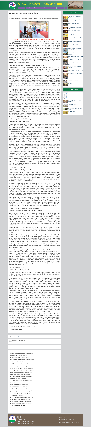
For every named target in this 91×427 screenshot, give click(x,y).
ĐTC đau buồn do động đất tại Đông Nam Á (18, 403)
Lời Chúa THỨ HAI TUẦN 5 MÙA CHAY (74, 28)
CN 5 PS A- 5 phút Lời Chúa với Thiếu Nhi (74, 67)
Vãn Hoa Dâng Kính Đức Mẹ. (73, 23)
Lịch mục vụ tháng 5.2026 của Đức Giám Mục (75, 53)
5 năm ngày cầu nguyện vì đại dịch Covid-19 (18, 409)
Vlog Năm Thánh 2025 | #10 (15, 405)
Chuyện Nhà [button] (44, 7)
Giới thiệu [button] (21, 7)
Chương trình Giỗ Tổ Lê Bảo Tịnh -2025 (17, 393)
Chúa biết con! (71, 83)
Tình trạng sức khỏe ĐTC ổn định (16, 363)
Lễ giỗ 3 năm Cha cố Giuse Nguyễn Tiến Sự (18, 407)
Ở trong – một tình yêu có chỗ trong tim (75, 20)
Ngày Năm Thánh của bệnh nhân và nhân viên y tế (19, 370)
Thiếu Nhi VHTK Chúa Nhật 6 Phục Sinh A (75, 17)
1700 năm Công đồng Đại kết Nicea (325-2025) (19, 368)
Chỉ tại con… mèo (71, 111)
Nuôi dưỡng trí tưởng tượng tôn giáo (17, 361)
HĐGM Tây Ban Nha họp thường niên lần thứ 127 (19, 359)
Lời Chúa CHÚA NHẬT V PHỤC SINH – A (74, 60)
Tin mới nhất (73, 12)
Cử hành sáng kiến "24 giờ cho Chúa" (17, 391)
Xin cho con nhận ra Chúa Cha (74, 44)
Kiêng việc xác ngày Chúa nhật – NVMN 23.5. (74, 101)
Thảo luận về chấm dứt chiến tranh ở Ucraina (18, 372)
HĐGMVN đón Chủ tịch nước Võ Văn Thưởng (75, 109)
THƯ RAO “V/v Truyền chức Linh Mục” (17, 366)
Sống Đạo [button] (36, 7)
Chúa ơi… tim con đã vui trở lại (74, 30)
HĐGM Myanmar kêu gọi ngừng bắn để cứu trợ (19, 353)
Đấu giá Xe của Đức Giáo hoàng (74, 41)
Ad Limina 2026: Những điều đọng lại (75, 70)
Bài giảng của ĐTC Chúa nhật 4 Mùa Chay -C (18, 410)
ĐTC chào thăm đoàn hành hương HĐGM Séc (18, 397)
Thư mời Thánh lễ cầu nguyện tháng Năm (75, 38)
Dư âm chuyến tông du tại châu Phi (75, 76)
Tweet (10, 347)
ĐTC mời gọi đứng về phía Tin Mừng (17, 357)
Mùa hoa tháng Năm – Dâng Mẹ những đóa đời (74, 49)
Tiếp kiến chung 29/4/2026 (73, 80)
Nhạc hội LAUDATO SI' (14, 395)
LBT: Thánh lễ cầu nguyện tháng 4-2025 (17, 386)
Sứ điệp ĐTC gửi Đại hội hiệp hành (16, 384)
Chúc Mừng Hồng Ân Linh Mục (74, 104)
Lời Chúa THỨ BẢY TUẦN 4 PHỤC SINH (75, 63)
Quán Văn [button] (53, 7)
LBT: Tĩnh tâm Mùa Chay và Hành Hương (18, 399)
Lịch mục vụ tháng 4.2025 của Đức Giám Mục (18, 388)
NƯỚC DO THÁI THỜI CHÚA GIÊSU (75, 92)
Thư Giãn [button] (60, 7)
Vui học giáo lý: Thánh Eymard (74, 34)
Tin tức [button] (28, 7)
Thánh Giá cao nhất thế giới (15, 378)
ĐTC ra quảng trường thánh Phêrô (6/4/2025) (18, 376)
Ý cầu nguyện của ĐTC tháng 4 (16, 355)
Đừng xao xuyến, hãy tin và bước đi (75, 73)
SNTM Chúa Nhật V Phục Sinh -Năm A (75, 57)
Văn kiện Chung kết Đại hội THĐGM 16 (17, 374)
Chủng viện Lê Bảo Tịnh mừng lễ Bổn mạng (18, 380)
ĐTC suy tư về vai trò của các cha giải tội (18, 401)
